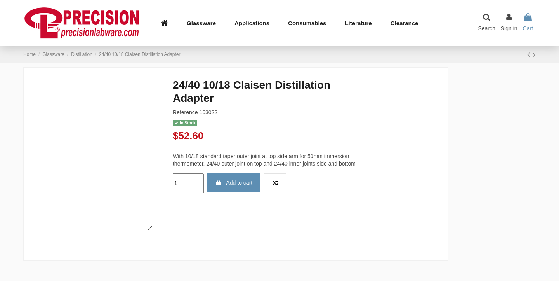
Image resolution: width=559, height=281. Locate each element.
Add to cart (233, 183)
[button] (252, 23)
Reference (185, 112)
